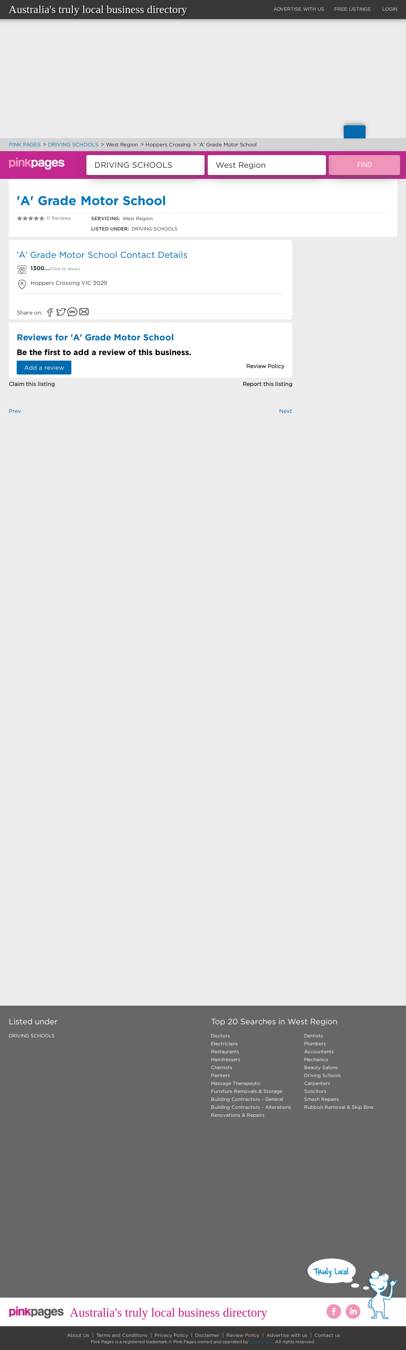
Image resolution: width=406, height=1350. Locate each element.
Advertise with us (286, 1335)
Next (285, 411)
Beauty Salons (321, 1067)
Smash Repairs (321, 1099)
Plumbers (315, 1043)
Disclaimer (207, 1335)
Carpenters (317, 1083)
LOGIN (389, 9)
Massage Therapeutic (236, 1083)
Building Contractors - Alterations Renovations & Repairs (251, 1111)
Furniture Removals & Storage (246, 1091)
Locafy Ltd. (262, 1341)
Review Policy (242, 1335)
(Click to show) (64, 269)
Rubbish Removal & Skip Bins (338, 1107)
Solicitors (315, 1091)
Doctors (220, 1035)
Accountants (319, 1051)
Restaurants (225, 1051)
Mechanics (316, 1059)
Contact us (327, 1335)
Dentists (313, 1035)
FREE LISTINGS (352, 9)
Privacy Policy (171, 1335)
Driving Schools (322, 1075)
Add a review (44, 367)
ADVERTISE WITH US (299, 9)
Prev (15, 411)
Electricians (224, 1043)
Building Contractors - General (247, 1099)
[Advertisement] (150, 513)
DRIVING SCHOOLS (32, 1035)
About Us (78, 1335)
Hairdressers (225, 1059)
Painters (220, 1075)
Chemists (221, 1067)
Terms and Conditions (121, 1335)
